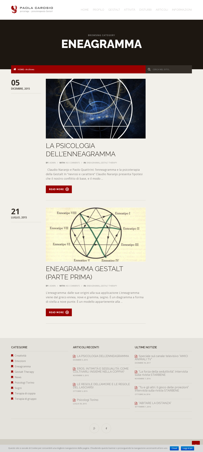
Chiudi (174, 448)
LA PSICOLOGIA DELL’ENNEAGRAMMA (103, 356)
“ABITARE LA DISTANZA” (155, 403)
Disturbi (145, 9)
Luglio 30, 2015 (80, 403)
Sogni (18, 388)
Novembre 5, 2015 (81, 375)
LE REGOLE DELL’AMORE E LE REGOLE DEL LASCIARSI (101, 385)
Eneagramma (93, 162)
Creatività (20, 355)
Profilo (98, 9)
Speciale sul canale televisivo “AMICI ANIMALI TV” (161, 357)
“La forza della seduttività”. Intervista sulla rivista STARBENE (161, 373)
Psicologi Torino (24, 382)
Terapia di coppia (25, 393)
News (18, 377)
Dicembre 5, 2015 (80, 360)
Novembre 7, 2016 (143, 378)
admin (52, 162)
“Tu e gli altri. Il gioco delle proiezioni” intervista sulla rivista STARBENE (162, 389)
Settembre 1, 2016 (143, 406)
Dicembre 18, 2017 (143, 363)
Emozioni (20, 361)
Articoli (162, 9)
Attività (129, 9)
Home (85, 9)
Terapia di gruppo (25, 399)
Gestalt (114, 9)
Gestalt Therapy (109, 162)
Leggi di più (187, 448)
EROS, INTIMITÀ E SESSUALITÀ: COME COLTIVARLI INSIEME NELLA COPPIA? (101, 370)
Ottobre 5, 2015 (80, 391)
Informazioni (182, 9)
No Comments (73, 162)
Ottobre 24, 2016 (142, 394)
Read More (56, 189)
